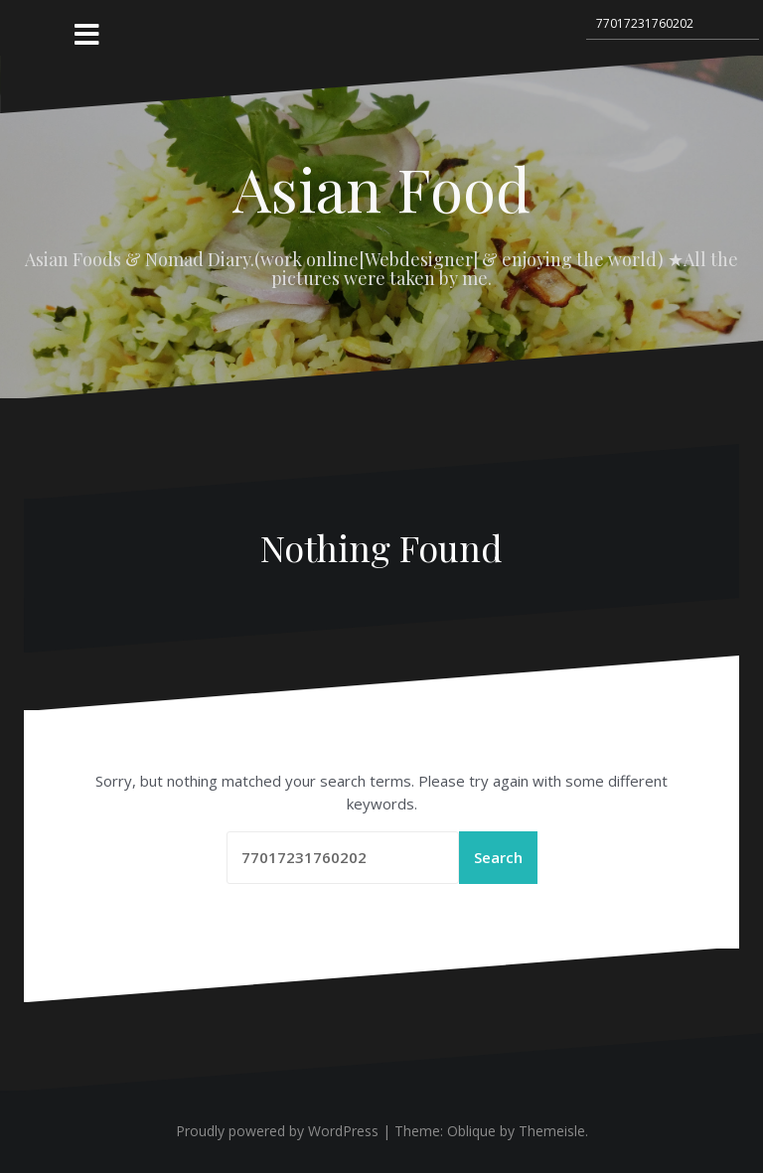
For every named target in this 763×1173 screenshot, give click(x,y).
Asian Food (381, 187)
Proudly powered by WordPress (277, 1130)
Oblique (471, 1130)
